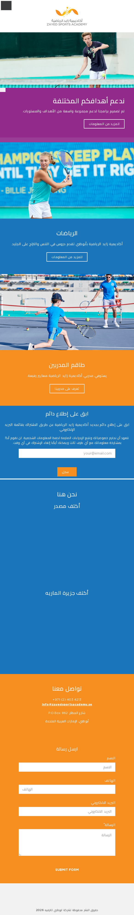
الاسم (111, 758)
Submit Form (67, 870)
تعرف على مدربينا (67, 388)
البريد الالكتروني (103, 803)
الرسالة (109, 825)
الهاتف (110, 780)
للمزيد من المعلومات (104, 124)
